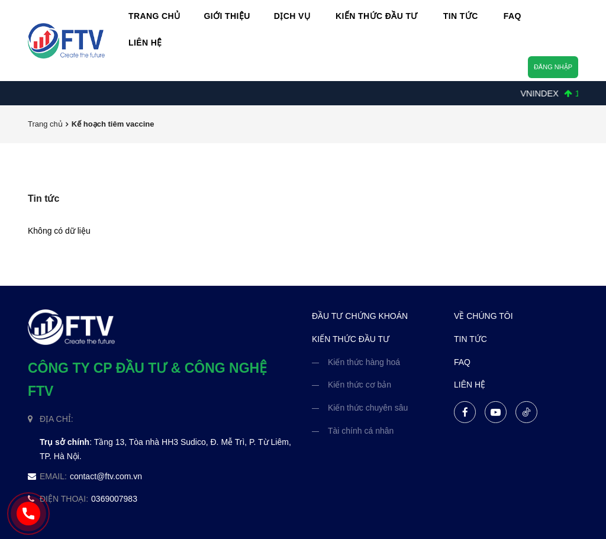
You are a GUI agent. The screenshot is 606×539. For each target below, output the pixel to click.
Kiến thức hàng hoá (364, 362)
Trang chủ (45, 124)
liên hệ (469, 384)
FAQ (462, 362)
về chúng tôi (483, 316)
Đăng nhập (553, 66)
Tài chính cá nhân (361, 430)
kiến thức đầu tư (350, 339)
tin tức (470, 339)
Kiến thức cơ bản (359, 384)
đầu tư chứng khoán (360, 316)
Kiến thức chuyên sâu (368, 407)
